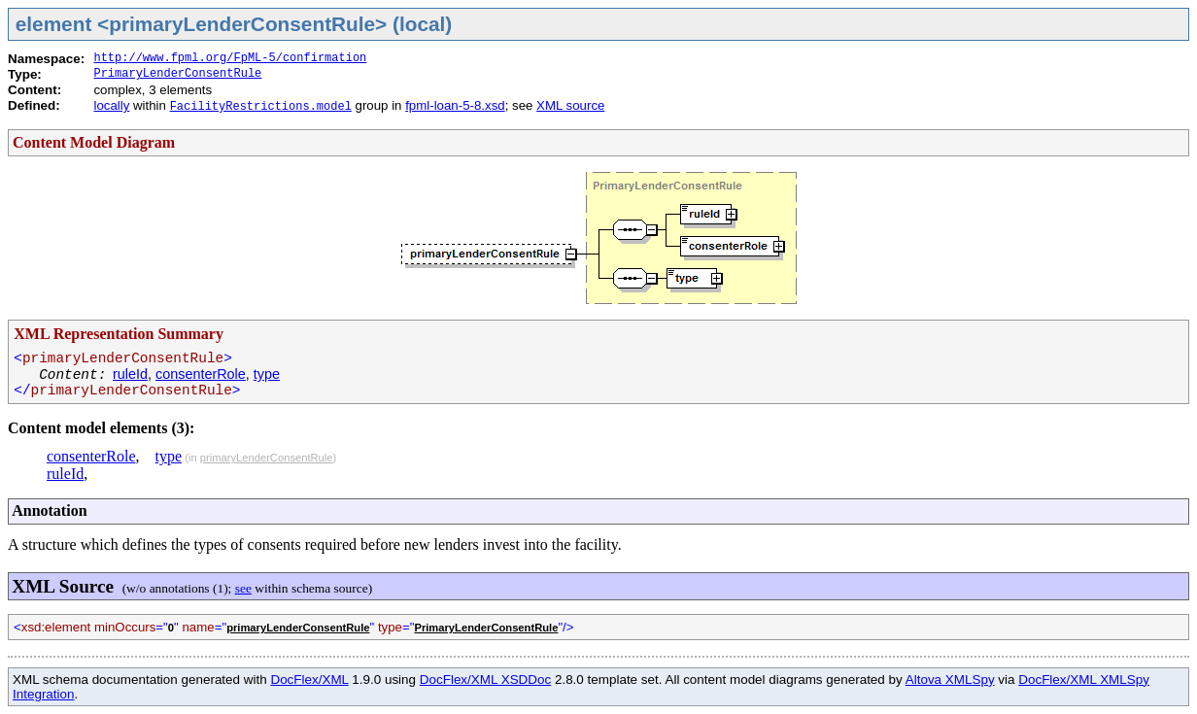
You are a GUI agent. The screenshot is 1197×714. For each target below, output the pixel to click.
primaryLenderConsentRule (266, 457)
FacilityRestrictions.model (261, 107)
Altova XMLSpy (950, 679)
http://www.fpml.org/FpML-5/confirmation (229, 58)
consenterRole (200, 374)
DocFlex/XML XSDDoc (485, 679)
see (243, 588)
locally (111, 105)
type (267, 374)
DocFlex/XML (309, 679)
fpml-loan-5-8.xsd (454, 105)
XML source (570, 105)
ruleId (130, 374)
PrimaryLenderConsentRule (177, 74)
